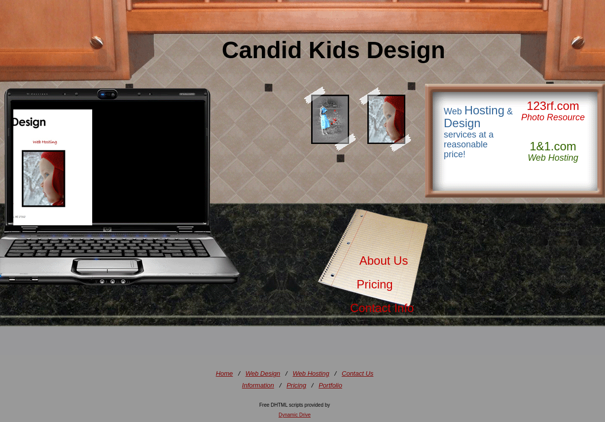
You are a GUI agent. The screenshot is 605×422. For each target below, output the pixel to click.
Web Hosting (311, 373)
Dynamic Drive (295, 415)
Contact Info (382, 308)
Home (224, 373)
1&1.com (553, 146)
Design (462, 123)
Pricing (371, 284)
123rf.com (553, 105)
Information (258, 385)
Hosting (484, 110)
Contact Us (357, 373)
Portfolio (330, 385)
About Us (379, 260)
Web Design (263, 373)
